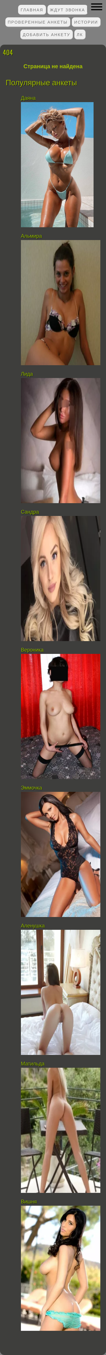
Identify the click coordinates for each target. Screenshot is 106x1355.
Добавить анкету (46, 34)
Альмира (31, 236)
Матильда (33, 1064)
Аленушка (33, 926)
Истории (86, 22)
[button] (96, 7)
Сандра (30, 512)
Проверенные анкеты (38, 22)
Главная (32, 10)
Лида (27, 374)
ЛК (80, 34)
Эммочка (31, 788)
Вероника (32, 650)
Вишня (29, 1202)
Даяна (28, 98)
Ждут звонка (67, 10)
